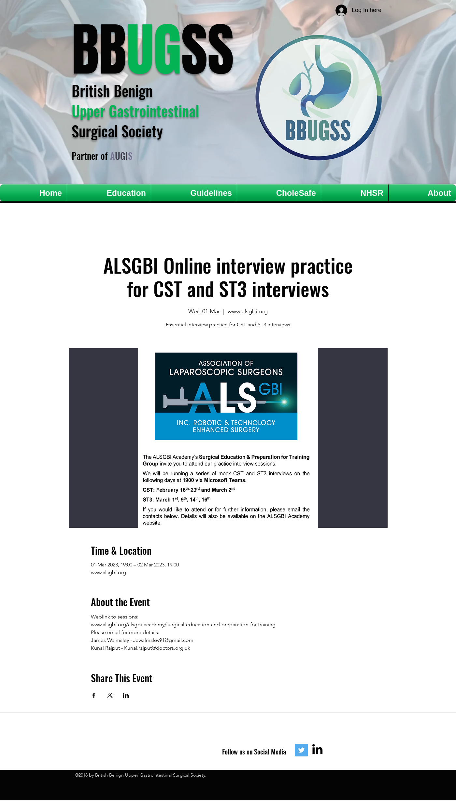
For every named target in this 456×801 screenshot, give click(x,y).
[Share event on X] (110, 695)
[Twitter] (301, 750)
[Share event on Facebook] (94, 695)
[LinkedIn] (317, 750)
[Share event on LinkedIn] (126, 695)
